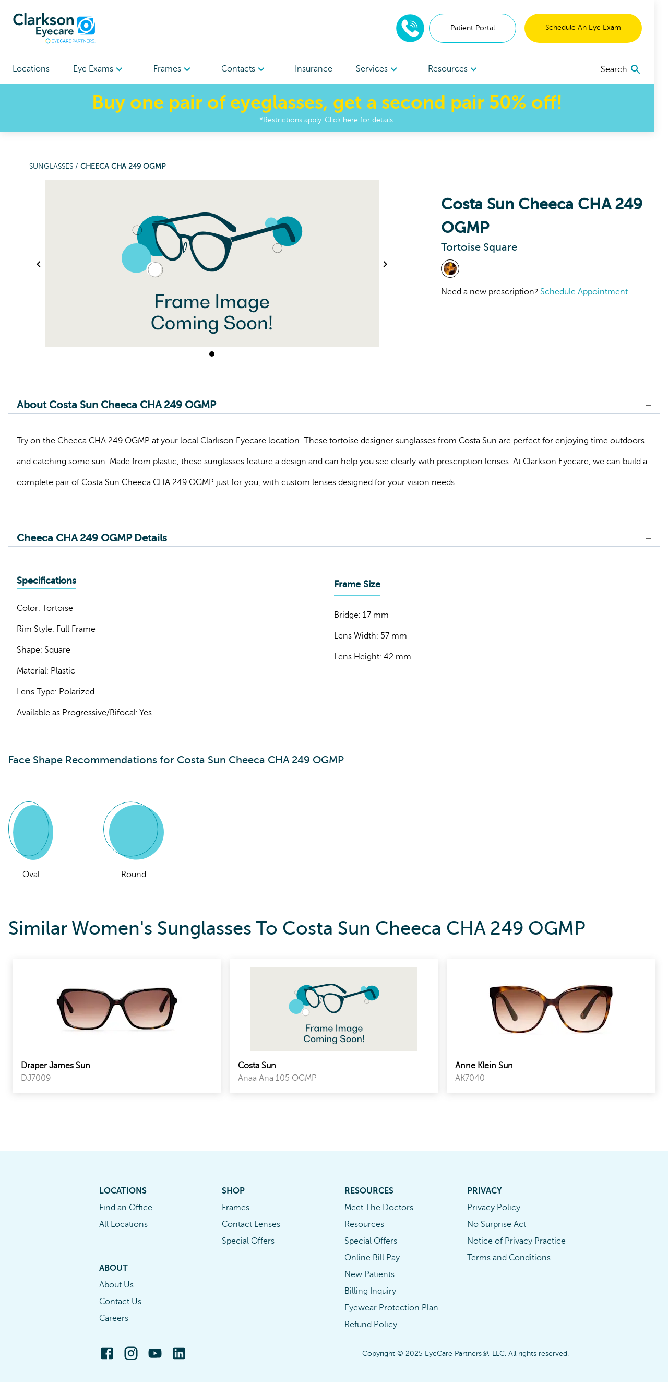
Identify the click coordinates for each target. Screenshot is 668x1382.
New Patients (369, 1274)
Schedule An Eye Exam (597, 27)
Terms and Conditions (509, 1257)
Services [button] (387, 69)
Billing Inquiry (370, 1291)
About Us (116, 1285)
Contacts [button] (249, 69)
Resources (364, 1224)
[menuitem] (101, 69)
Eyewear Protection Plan (391, 1308)
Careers (113, 1318)
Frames (235, 1207)
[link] (117, 1026)
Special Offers (248, 1241)
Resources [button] (464, 69)
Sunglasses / (54, 166)
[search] (634, 69)
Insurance (321, 69)
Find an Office (125, 1207)
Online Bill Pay (372, 1257)
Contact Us (120, 1301)
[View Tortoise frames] (450, 268)
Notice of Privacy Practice (516, 1241)
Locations (31, 69)
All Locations (123, 1224)
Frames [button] (177, 69)
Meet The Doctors (378, 1207)
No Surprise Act (496, 1224)
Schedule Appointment (584, 292)
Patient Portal (486, 28)
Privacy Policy (493, 1207)
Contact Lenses (251, 1224)
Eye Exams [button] (101, 69)
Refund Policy (370, 1324)
